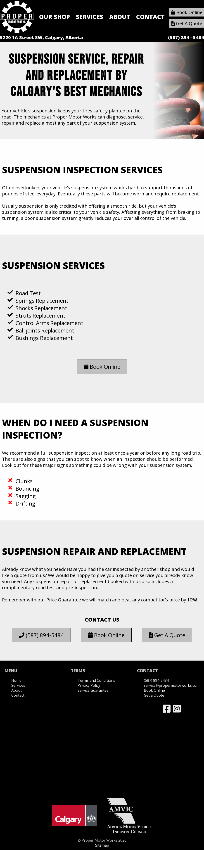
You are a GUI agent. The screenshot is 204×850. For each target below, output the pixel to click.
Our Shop (54, 17)
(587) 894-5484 (41, 635)
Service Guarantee (93, 690)
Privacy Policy (89, 685)
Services (89, 17)
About (119, 17)
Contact (150, 17)
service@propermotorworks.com (171, 685)
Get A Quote (167, 635)
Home (16, 680)
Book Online (102, 366)
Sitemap (102, 845)
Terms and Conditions (96, 680)
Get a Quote (154, 695)
